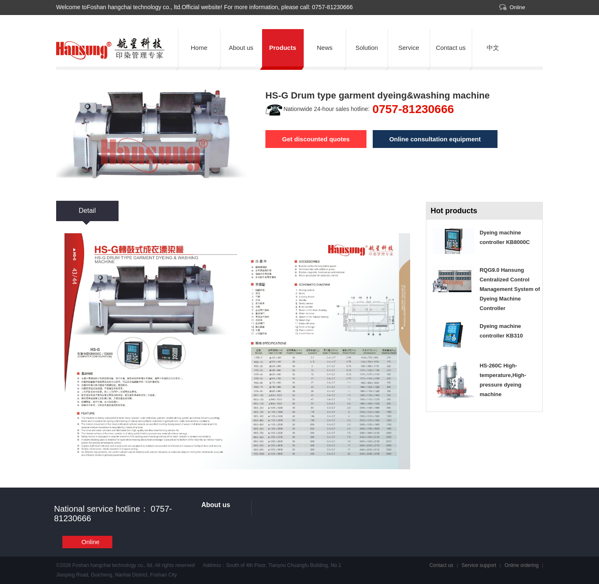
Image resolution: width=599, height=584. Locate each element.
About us (241, 47)
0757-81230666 (331, 7)
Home (199, 47)
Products (282, 47)
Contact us (451, 47)
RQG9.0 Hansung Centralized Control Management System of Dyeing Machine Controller (510, 289)
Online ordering (522, 565)
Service (408, 47)
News (325, 47)
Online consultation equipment (435, 139)
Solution (366, 47)
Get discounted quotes (316, 139)
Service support (479, 565)
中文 (493, 47)
